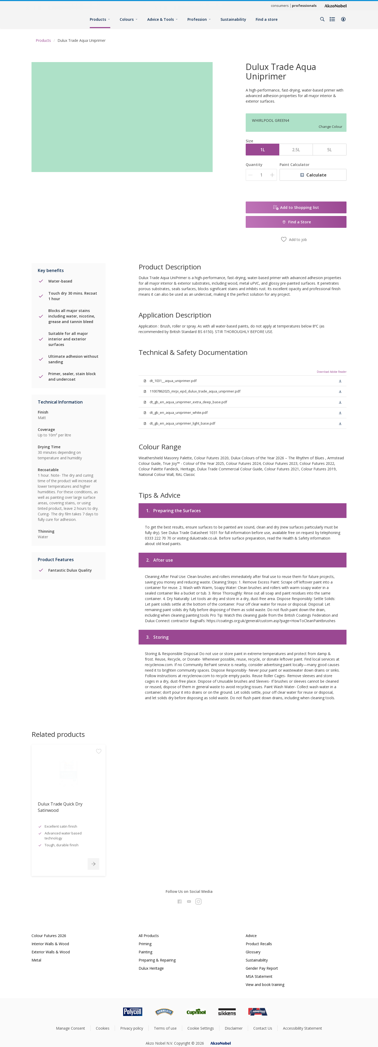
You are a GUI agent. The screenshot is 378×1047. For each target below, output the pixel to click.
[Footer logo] (110, 1012)
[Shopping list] (333, 19)
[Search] (322, 19)
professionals (304, 5)
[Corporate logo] (335, 5)
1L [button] (262, 150)
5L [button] (329, 150)
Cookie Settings (200, 1028)
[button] (343, 19)
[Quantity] (261, 175)
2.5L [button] (296, 150)
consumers (280, 5)
